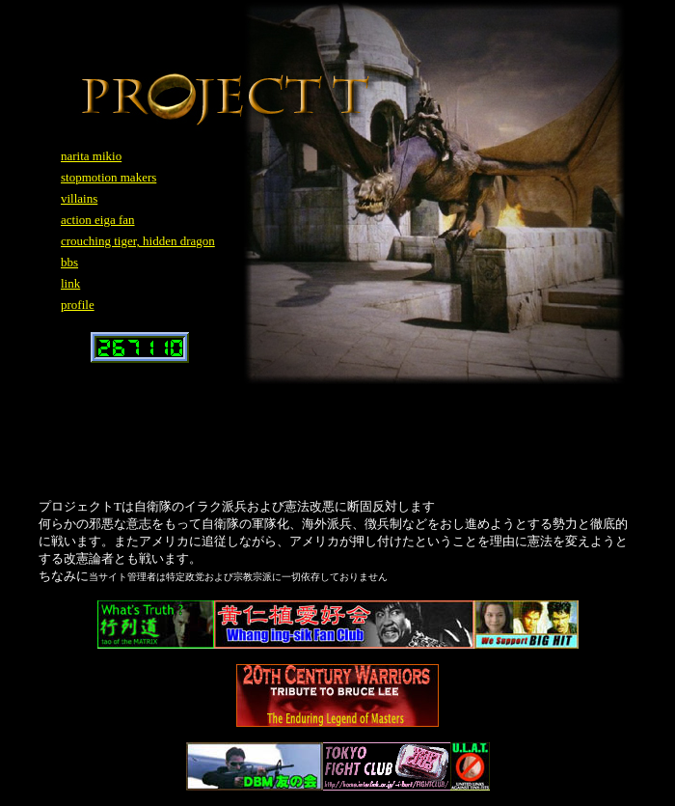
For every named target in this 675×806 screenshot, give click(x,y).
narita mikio (91, 156)
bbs (69, 262)
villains (79, 198)
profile (77, 304)
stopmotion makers (108, 177)
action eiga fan (98, 219)
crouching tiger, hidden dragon (138, 241)
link (70, 283)
